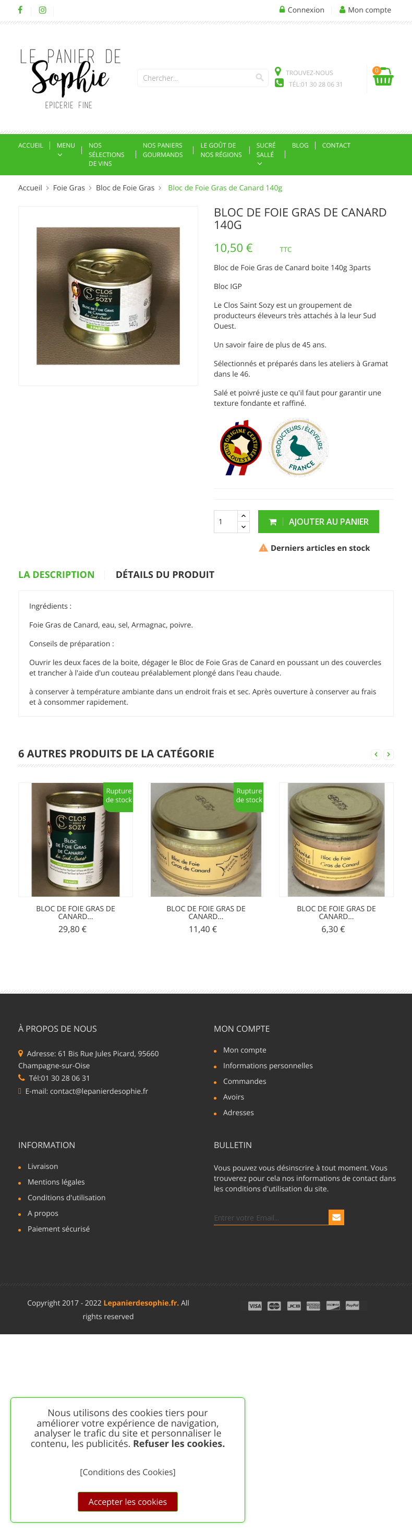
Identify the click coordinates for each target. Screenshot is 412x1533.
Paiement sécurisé (59, 1230)
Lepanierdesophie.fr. (141, 1303)
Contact (336, 145)
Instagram (42, 10)
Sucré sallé (266, 150)
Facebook (20, 10)
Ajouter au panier (319, 521)
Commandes (244, 1082)
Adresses (238, 1113)
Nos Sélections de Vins (107, 154)
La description (56, 575)
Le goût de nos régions (220, 150)
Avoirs (233, 1098)
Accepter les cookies (128, 1501)
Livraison (43, 1167)
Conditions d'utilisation (67, 1198)
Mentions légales (56, 1183)
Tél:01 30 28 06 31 (54, 1078)
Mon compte (242, 1028)
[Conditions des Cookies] (128, 1472)
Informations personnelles (268, 1067)
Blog (300, 145)
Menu (66, 145)
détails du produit (165, 575)
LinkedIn (65, 10)
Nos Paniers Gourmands (163, 150)
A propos (43, 1214)
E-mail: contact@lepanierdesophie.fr (83, 1091)
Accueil (30, 145)
